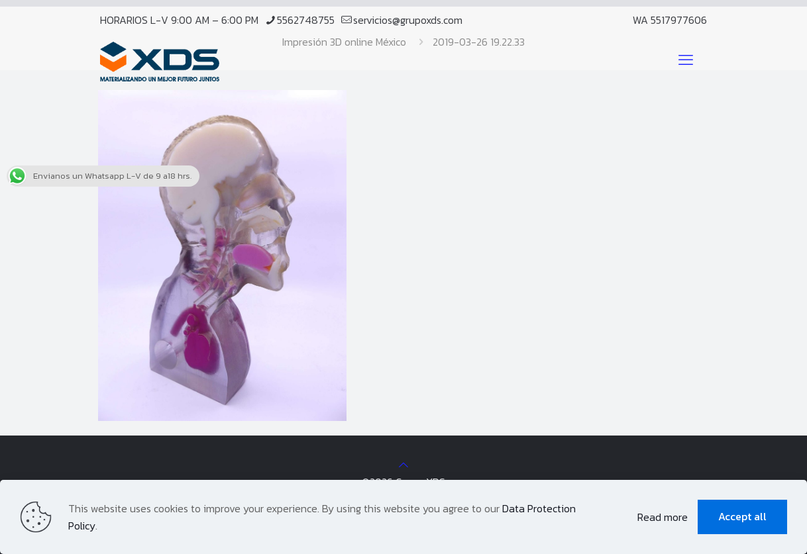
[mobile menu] (685, 60)
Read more (662, 517)
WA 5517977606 (670, 20)
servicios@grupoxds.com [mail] (407, 20)
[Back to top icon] (403, 465)
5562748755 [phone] (306, 20)
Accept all (742, 516)
